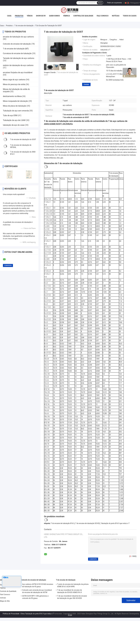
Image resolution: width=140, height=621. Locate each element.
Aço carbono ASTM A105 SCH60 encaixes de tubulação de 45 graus (37, 585)
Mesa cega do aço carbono (14, 79)
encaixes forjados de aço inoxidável (17, 72)
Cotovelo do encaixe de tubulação (17, 44)
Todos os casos (129, 16)
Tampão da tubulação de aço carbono (18, 58)
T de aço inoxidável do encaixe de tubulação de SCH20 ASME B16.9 (69, 591)
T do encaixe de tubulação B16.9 (62, 523)
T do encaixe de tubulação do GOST (23, 139)
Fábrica (66, 16)
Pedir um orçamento (114, 3)
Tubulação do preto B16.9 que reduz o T (115, 523)
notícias (115, 16)
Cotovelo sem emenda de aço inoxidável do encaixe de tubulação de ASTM (37, 591)
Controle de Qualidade (83, 16)
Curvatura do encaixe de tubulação (17, 53)
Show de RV (41, 16)
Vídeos (30, 16)
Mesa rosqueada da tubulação (15, 101)
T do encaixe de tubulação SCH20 (87, 523)
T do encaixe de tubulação (23, 26)
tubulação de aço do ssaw (14, 125)
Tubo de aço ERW (10, 115)
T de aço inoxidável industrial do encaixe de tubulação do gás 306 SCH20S (72, 597)
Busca (100, 3)
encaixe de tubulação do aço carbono (18, 37)
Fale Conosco (102, 16)
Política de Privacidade (11, 614)
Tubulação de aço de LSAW (14, 120)
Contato (86, 84)
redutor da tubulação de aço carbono (18, 65)
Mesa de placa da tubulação (14, 106)
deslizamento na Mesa (12, 96)
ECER (70, 615)
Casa (9, 16)
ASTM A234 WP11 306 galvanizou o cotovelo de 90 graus (35, 597)
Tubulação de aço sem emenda (16, 111)
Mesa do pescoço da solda (14, 84)
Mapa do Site (5, 601)
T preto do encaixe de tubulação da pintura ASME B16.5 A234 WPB (73, 585)
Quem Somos (54, 16)
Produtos (19, 16)
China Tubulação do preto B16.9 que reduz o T (37, 614)
